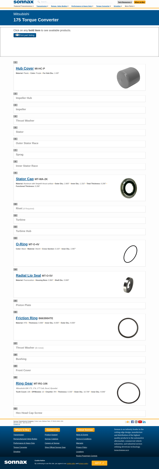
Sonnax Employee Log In (121, 450)
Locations (80, 452)
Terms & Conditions (83, 439)
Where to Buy (140, 2)
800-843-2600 (18, 423)
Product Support (51, 435)
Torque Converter (102, 6)
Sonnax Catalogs (51, 439)
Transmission (42, 6)
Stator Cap (25, 179)
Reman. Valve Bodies (59, 6)
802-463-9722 (27, 423)
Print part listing (24, 35)
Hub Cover (25, 68)
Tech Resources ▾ (124, 2)
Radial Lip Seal (28, 275)
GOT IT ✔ (101, 464)
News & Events (82, 435)
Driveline (117, 6)
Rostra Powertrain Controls (86, 456)
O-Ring (22, 244)
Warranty (79, 443)
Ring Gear (24, 383)
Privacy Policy (81, 447)
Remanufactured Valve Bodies (25, 439)
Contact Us (17, 424)
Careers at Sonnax (52, 443)
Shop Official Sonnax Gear (55, 447)
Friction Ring (27, 318)
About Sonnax (85, 430)
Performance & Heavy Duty (82, 6)
